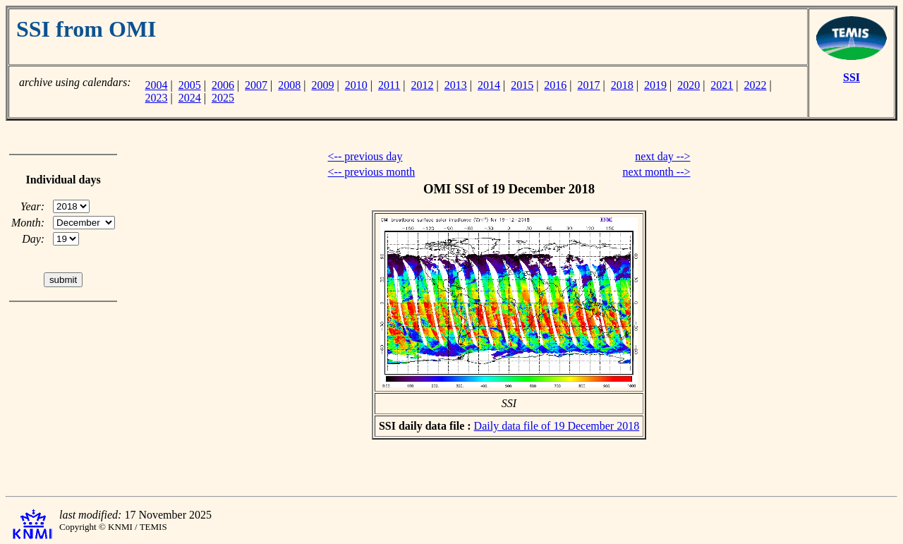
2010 (356, 85)
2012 (422, 85)
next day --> (662, 156)
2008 (289, 85)
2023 (156, 98)
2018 (622, 85)
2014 (489, 85)
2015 (522, 85)
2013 (455, 85)
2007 (256, 85)
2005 (189, 85)
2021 (721, 85)
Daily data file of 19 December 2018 (557, 426)
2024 (189, 98)
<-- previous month (372, 172)
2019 (655, 85)
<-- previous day (365, 156)
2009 (323, 85)
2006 (223, 85)
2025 (223, 98)
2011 (389, 85)
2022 (755, 85)
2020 (688, 85)
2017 (589, 85)
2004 (156, 85)
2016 (555, 85)
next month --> (656, 172)
